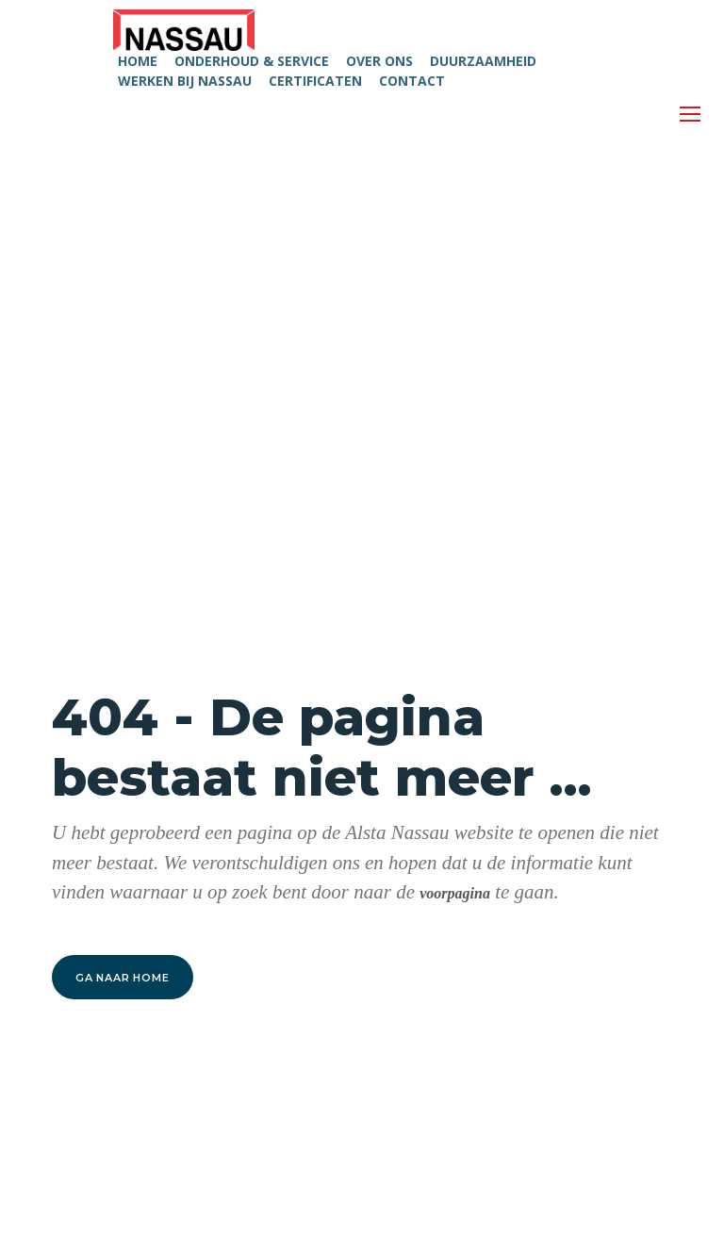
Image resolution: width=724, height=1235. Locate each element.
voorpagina (455, 893)
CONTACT (412, 81)
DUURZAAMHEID (483, 61)
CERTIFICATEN (315, 81)
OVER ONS (379, 61)
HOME (137, 61)
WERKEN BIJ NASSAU (185, 81)
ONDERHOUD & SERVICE (251, 61)
